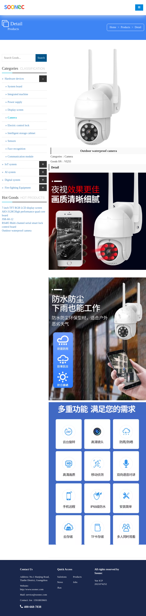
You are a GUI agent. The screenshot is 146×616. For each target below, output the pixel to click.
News (60, 582)
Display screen (15, 109)
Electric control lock (18, 125)
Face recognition (16, 148)
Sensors (12, 141)
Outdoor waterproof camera (16, 230)
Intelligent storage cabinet (21, 133)
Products (125, 27)
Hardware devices (14, 78)
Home (113, 27)
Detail (138, 27)
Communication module (20, 156)
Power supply (15, 102)
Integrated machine (18, 94)
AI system (10, 172)
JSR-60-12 (7, 219)
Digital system (12, 179)
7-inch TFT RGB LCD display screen (22, 207)
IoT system (11, 164)
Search (41, 57)
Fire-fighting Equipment (18, 187)
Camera (12, 117)
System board (15, 86)
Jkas (59, 587)
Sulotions (62, 576)
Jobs (75, 582)
